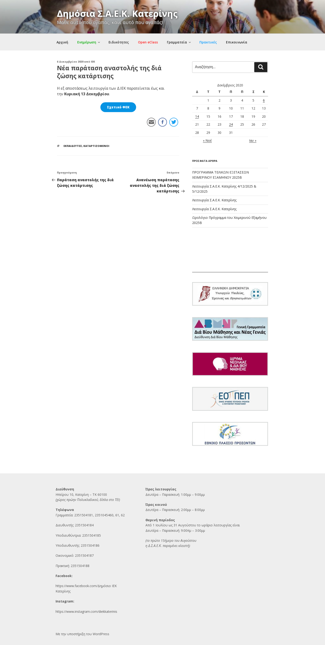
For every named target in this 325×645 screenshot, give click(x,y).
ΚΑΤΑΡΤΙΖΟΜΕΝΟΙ (96, 146)
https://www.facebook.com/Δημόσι (82, 586)
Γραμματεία (179, 42)
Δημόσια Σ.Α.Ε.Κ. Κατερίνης (117, 13)
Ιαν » (252, 140)
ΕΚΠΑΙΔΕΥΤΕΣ (73, 146)
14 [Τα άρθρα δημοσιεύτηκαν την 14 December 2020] (197, 116)
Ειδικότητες (119, 42)
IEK (93, 61)
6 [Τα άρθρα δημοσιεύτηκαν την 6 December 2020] (264, 100)
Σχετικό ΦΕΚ (118, 107)
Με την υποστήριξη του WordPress (82, 634)
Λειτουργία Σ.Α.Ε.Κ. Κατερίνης (214, 200)
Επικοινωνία (236, 42)
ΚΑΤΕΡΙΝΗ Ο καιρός (230, 254)
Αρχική (62, 42)
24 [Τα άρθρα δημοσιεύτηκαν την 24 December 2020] (231, 124)
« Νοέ (207, 140)
